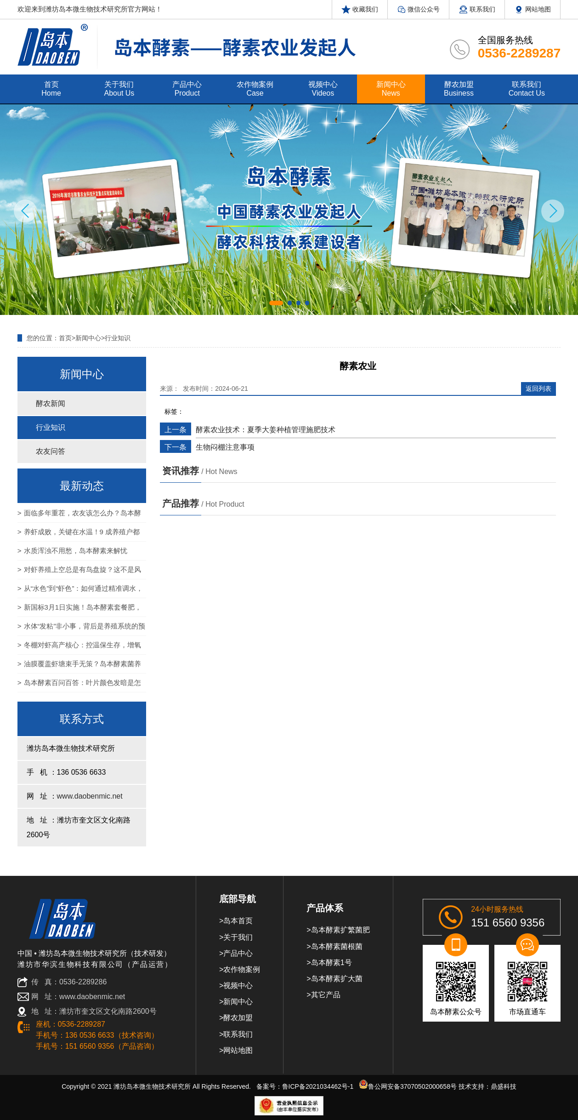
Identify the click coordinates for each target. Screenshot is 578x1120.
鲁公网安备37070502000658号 (408, 1086)
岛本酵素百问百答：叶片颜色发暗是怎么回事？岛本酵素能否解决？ (79, 685)
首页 (65, 338)
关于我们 (238, 937)
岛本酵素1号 (331, 962)
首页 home (51, 88)
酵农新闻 (50, 403)
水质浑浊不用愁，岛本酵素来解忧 (75, 550)
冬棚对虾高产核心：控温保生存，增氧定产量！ (79, 648)
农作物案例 (241, 969)
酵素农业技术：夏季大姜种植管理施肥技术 (265, 430)
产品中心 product (187, 88)
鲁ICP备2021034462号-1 (318, 1086)
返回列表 (538, 388)
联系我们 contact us (527, 88)
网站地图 (532, 9)
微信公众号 (418, 9)
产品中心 (238, 953)
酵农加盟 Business (459, 88)
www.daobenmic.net (90, 796)
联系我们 (477, 9)
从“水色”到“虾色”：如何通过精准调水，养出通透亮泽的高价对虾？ (80, 591)
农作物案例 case (255, 88)
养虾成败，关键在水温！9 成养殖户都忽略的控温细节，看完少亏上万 (78, 535)
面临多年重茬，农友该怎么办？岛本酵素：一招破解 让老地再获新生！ (79, 516)
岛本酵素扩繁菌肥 (340, 930)
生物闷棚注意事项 (225, 447)
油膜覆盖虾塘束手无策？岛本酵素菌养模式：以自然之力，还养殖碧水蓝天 (79, 667)
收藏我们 (359, 9)
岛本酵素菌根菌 (337, 946)
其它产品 (325, 995)
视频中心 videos (323, 88)
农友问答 (50, 451)
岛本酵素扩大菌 (337, 979)
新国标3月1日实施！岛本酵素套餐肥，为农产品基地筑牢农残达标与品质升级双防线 (79, 610)
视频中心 (238, 985)
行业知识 (117, 338)
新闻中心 (88, 338)
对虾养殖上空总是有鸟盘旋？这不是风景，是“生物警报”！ (79, 572)
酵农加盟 (238, 1018)
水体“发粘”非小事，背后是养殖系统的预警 (81, 629)
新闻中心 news (391, 88)
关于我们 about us (119, 88)
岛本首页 (238, 921)
